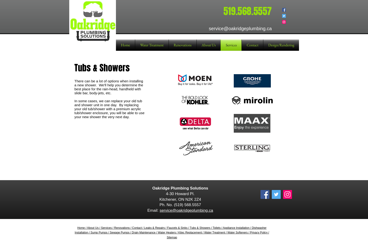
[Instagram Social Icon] (284, 22)
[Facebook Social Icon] (284, 10)
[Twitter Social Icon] (284, 16)
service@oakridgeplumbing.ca (186, 210)
